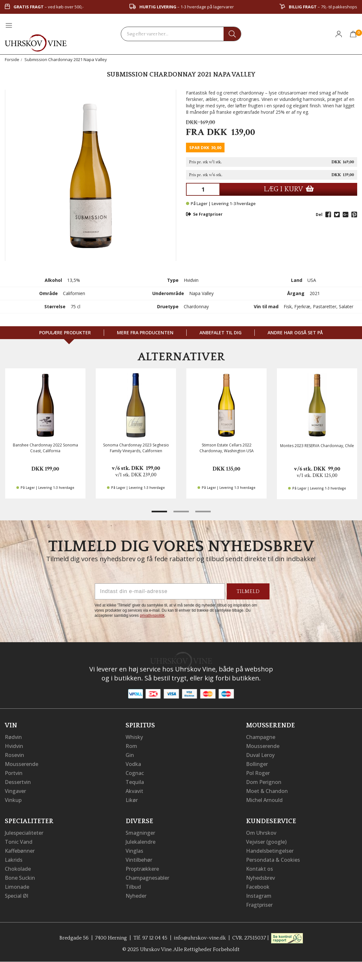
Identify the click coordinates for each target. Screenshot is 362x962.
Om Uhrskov (261, 832)
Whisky (134, 737)
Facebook (257, 886)
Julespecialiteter (24, 832)
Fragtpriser (259, 904)
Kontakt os (259, 868)
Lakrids (13, 859)
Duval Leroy (260, 755)
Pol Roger (258, 773)
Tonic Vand (18, 841)
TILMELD (248, 591)
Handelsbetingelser (270, 850)
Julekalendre (140, 841)
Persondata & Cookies (273, 859)
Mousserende (21, 764)
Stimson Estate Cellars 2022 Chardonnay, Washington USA (226, 447)
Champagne (260, 737)
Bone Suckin (20, 877)
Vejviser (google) (266, 841)
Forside (12, 59)
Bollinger (257, 764)
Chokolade (18, 868)
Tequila (135, 782)
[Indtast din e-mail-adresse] (160, 591)
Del (319, 214)
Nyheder (136, 895)
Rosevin (14, 755)
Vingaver (15, 791)
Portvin (13, 773)
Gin (130, 755)
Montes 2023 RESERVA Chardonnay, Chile (317, 445)
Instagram (258, 895)
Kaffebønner (20, 850)
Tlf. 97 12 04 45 (150, 938)
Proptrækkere (142, 868)
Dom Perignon (263, 782)
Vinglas (134, 850)
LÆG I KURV (289, 189)
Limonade (17, 886)
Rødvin (13, 737)
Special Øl (16, 895)
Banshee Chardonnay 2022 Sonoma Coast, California (45, 447)
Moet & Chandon (267, 791)
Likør (132, 800)
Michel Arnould (264, 800)
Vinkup (13, 800)
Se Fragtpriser (204, 214)
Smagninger (140, 832)
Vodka (133, 764)
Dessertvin (18, 782)
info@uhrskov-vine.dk (200, 938)
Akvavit (134, 791)
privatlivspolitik (152, 615)
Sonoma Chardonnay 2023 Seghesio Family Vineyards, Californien (136, 447)
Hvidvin (14, 746)
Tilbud (133, 886)
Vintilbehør (139, 859)
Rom (131, 746)
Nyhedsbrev (260, 877)
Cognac (135, 773)
